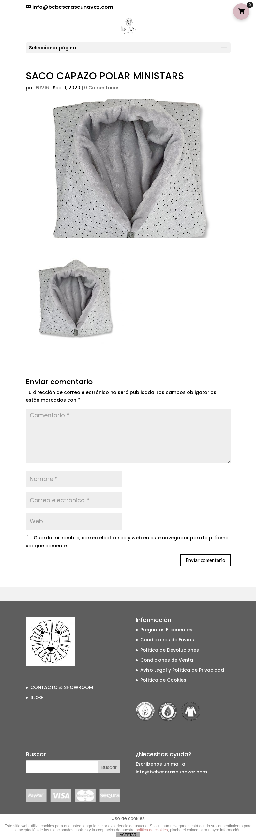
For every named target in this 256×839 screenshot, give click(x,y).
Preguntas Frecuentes (166, 629)
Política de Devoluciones (169, 650)
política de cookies (152, 830)
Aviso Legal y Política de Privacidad (182, 670)
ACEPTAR (128, 835)
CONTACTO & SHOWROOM (61, 687)
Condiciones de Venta (166, 660)
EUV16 (42, 87)
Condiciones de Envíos (167, 640)
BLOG (36, 697)
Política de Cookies (163, 680)
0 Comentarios (102, 87)
